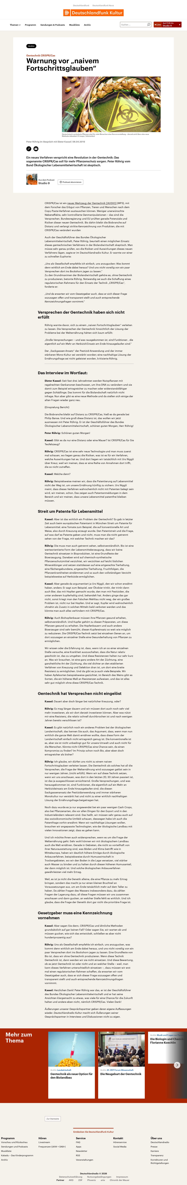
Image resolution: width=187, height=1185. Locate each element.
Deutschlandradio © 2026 (93, 1173)
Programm (30, 25)
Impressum (122, 1176)
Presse (154, 1146)
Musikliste (74, 25)
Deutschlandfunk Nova (103, 5)
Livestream (44, 1142)
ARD (71, 1180)
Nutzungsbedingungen (99, 1176)
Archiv (87, 25)
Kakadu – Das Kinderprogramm (17, 1155)
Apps (78, 1146)
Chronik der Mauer (119, 1180)
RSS (78, 1155)
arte (103, 1180)
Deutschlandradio (160, 1142)
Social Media (119, 1146)
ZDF (80, 1180)
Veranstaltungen (84, 1159)
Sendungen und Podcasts (14, 1146)
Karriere (155, 1151)
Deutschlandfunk (81, 5)
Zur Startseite (53, 1119)
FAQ (78, 1142)
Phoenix (91, 1180)
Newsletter (81, 1151)
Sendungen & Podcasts (52, 25)
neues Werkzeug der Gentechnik (86, 203)
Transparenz (157, 1155)
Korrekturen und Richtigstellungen (160, 1161)
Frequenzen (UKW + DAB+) (52, 1146)
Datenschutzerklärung (70, 1176)
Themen (14, 25)
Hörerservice (120, 1142)
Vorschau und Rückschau (14, 1142)
